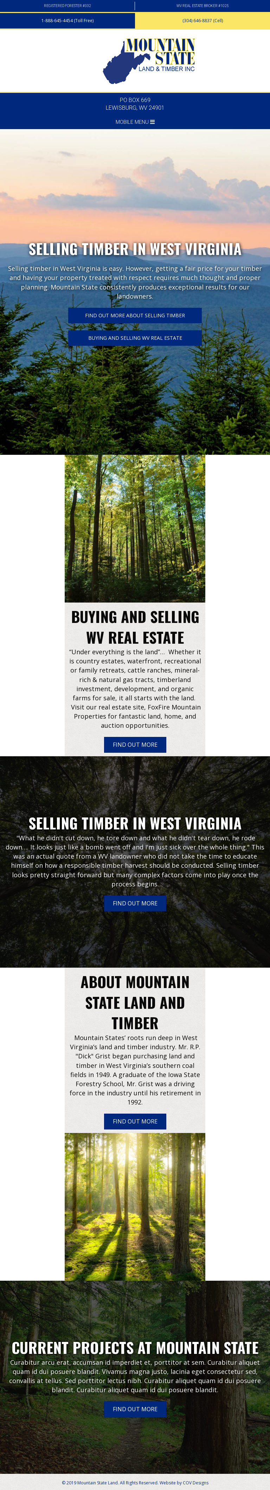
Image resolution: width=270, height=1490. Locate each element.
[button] (67, 20)
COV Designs (195, 1483)
